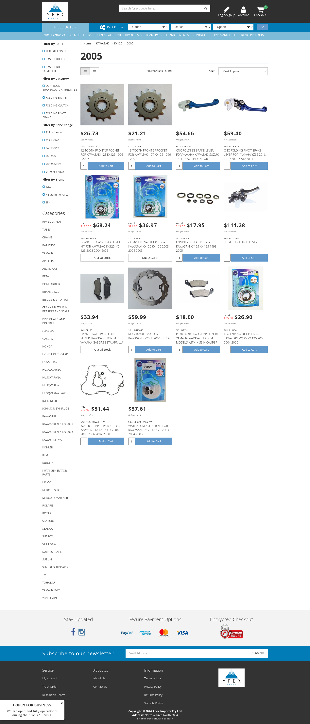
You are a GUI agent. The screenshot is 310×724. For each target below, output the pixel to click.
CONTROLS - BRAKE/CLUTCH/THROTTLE (59, 87)
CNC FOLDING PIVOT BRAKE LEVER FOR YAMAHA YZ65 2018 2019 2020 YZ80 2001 (245, 154)
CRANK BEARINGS (177, 35)
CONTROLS (201, 35)
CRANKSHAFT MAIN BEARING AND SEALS (55, 309)
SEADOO (47, 528)
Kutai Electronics (54, 35)
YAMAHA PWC (51, 590)
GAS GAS (48, 331)
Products (65, 27)
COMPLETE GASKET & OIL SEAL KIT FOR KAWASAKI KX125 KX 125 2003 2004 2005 (101, 246)
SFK (47, 202)
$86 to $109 (53, 164)
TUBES (46, 229)
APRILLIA (48, 261)
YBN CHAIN (49, 598)
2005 (130, 43)
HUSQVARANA (51, 377)
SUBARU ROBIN (52, 552)
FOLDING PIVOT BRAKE (54, 115)
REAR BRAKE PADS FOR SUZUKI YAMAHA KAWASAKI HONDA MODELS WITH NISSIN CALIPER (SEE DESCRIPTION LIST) (197, 340)
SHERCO (47, 536)
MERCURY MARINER (55, 498)
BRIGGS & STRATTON (55, 299)
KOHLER (47, 447)
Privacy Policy (153, 686)
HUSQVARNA (50, 385)
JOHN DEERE (50, 401)
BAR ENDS (48, 245)
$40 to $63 (52, 148)
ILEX (48, 186)
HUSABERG (49, 362)
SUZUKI (47, 559)
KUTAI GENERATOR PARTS (54, 472)
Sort (212, 71)
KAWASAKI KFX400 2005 (57, 424)
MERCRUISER (50, 490)
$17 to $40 (52, 140)
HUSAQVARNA (51, 369)
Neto (170, 718)
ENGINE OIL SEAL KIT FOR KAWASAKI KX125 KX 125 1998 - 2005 (197, 246)
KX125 (118, 43)
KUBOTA (47, 463)
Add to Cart (106, 166)
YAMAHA (48, 253)
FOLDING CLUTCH (57, 105)
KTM (45, 455)
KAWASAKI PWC (52, 440)
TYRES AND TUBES (225, 35)
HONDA (47, 346)
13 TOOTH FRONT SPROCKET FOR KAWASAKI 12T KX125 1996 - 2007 (149, 154)
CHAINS (47, 237)
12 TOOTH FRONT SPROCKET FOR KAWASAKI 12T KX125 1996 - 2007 (101, 154)
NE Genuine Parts (56, 194)
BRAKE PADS (154, 35)
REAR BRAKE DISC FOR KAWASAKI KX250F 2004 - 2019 (149, 336)
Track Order (50, 686)
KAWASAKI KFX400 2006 (57, 432)
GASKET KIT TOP (55, 59)
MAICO (46, 482)
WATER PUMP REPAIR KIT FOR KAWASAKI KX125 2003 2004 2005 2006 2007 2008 (100, 430)
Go (262, 27)
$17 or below (53, 132)
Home (87, 43)
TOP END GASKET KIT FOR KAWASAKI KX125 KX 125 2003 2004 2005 (244, 338)
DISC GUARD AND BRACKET (53, 321)
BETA (45, 276)
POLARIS (47, 505)
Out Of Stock (102, 258)
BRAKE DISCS (133, 35)
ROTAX (46, 513)
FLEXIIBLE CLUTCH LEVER (240, 242)
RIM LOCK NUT (51, 221)
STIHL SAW (49, 544)
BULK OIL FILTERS (80, 35)
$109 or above (54, 172)
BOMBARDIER (51, 284)
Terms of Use (152, 678)
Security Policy (153, 703)
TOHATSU (48, 582)
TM (44, 575)
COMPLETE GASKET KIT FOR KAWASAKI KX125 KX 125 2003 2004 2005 (148, 246)
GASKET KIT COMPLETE (51, 69)
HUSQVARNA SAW (53, 393)
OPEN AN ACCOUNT (108, 35)
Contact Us (100, 686)
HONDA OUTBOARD (55, 354)
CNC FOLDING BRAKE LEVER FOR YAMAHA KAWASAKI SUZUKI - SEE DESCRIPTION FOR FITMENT (197, 156)
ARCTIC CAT (49, 268)
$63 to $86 (52, 156)
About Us (99, 678)
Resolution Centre (53, 695)
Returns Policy (153, 695)
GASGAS (47, 339)
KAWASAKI (49, 416)
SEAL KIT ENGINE (56, 51)
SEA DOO (48, 521)
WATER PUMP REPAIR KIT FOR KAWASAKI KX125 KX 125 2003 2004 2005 (148, 430)
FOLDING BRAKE (56, 97)
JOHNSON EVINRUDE (55, 408)
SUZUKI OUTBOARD (55, 567)
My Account (49, 678)
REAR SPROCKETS (252, 35)
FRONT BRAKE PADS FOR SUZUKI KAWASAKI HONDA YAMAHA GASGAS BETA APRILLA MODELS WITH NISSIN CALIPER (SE (101, 342)
